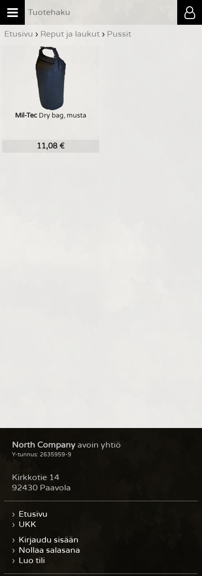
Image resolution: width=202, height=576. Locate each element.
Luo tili (32, 560)
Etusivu (33, 514)
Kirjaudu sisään (49, 540)
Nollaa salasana (49, 550)
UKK (27, 524)
